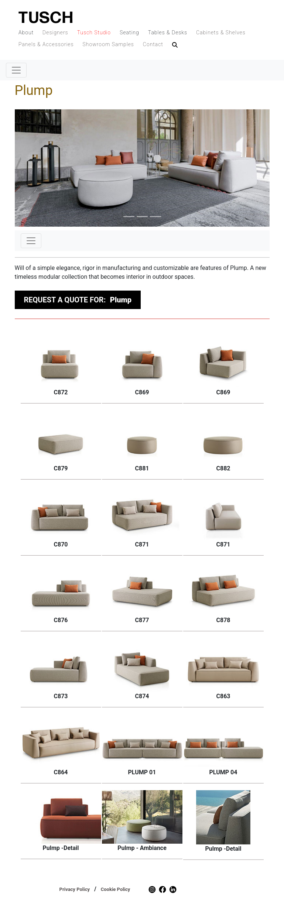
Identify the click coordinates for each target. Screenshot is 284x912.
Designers (55, 32)
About (26, 32)
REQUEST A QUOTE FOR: (77, 299)
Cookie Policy (115, 889)
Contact (153, 44)
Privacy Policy (74, 889)
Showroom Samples (108, 44)
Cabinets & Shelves (221, 32)
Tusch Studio (94, 32)
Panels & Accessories (46, 44)
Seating (129, 32)
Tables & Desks (167, 32)
